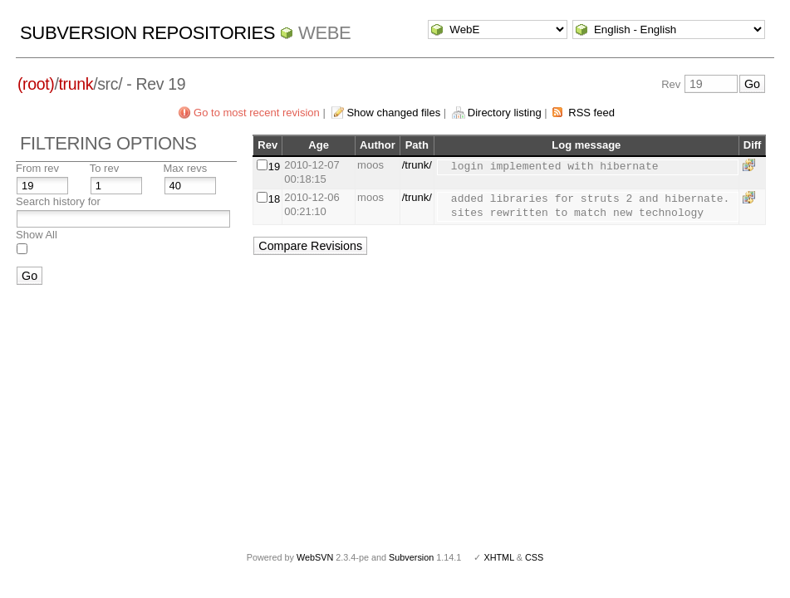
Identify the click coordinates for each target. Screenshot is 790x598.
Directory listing (505, 112)
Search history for (58, 201)
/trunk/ (417, 165)
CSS (534, 557)
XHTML (498, 557)
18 (274, 199)
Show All (36, 234)
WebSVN (315, 557)
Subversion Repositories (147, 32)
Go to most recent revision (257, 112)
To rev (104, 168)
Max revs (186, 168)
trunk (76, 84)
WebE (324, 32)
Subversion (411, 557)
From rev (37, 168)
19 (274, 166)
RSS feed (591, 112)
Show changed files (393, 112)
